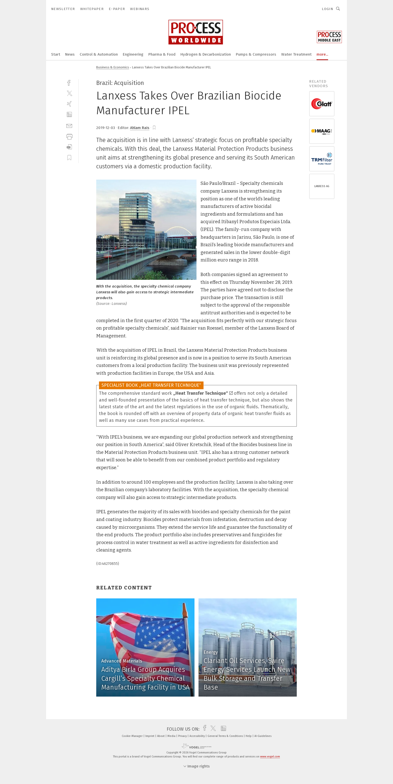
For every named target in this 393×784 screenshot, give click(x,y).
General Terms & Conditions (226, 736)
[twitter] (69, 93)
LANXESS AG (321, 186)
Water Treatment (296, 54)
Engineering (133, 54)
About (161, 736)
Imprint (150, 736)
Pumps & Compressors (256, 54)
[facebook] (69, 82)
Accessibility (197, 736)
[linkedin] (69, 114)
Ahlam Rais (139, 127)
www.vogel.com (270, 756)
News (70, 54)
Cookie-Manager (132, 736)
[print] (69, 136)
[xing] (69, 104)
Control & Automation (99, 54)
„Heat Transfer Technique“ (203, 393)
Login (327, 9)
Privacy (182, 736)
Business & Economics (112, 67)
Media (171, 736)
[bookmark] (154, 127)
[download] (69, 147)
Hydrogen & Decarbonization (205, 54)
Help (249, 736)
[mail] (69, 125)
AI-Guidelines (262, 736)
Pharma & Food (161, 54)
